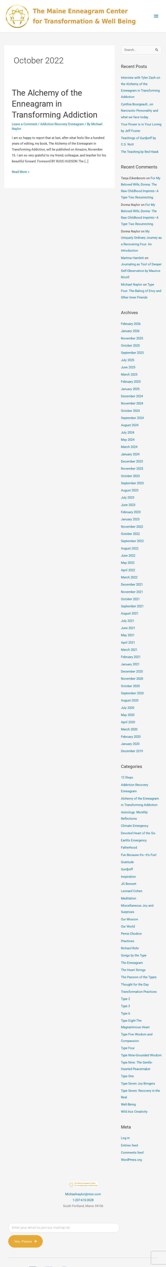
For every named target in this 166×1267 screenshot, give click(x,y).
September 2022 (132, 534)
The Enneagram (132, 949)
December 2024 (132, 391)
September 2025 (132, 349)
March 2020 (129, 719)
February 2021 (131, 648)
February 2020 (131, 726)
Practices (127, 927)
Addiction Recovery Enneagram (62, 124)
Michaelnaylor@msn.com (83, 1177)
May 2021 (127, 626)
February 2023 (131, 505)
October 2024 (130, 406)
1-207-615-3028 (83, 1183)
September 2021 (132, 598)
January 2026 (130, 327)
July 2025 (127, 356)
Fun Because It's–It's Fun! (139, 843)
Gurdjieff (127, 857)
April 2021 (128, 634)
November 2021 (132, 584)
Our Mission (129, 906)
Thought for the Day (135, 970)
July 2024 (127, 427)
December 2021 (132, 577)
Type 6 (125, 999)
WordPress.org (131, 1143)
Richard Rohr (130, 934)
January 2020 (130, 733)
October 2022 (130, 527)
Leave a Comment (24, 124)
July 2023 (127, 491)
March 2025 (129, 370)
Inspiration (128, 864)
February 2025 (131, 377)
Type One (127, 1060)
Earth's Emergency (134, 828)
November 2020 (132, 669)
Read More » (20, 171)
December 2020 (132, 662)
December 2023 (132, 455)
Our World (128, 913)
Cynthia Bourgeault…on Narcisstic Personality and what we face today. (139, 110)
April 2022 (128, 562)
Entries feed (129, 1129)
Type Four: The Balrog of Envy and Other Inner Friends (141, 287)
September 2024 (132, 413)
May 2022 (127, 555)
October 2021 (130, 591)
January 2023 (130, 512)
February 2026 (131, 320)
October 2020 (130, 676)
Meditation (128, 885)
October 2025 (130, 341)
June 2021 (128, 619)
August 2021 (129, 605)
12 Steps (127, 767)
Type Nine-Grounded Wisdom (141, 1040)
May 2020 (127, 705)
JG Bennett (128, 871)
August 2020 (129, 691)
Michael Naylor (131, 281)
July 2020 (127, 698)
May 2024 (127, 434)
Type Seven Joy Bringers (138, 1067)
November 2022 (132, 520)
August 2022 (129, 541)
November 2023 (132, 463)
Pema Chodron (131, 920)
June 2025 (128, 363)
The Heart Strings (133, 956)
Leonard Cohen (131, 878)
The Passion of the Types (139, 963)
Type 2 (125, 984)
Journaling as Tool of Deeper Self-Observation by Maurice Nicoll (141, 267)
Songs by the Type (133, 942)
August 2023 (129, 484)
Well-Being (128, 1088)
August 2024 (129, 420)
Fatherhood (129, 836)
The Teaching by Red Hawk (140, 150)
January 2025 (130, 384)
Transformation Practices (139, 977)
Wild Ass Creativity (134, 1095)
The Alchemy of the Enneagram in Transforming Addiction (56, 104)
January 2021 (130, 655)
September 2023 (132, 477)
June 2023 (128, 498)
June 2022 (128, 548)
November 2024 (132, 398)
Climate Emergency (134, 814)
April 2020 (128, 712)
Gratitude (127, 850)
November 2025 (132, 334)
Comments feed (132, 1136)
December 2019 (132, 740)
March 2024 (129, 441)
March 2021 (129, 641)
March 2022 (129, 569)
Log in (125, 1121)
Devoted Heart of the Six (138, 821)
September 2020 (132, 683)
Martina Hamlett (132, 255)
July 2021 (127, 612)
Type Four (128, 1033)
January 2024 (130, 448)
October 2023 (130, 470)
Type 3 (125, 991)
